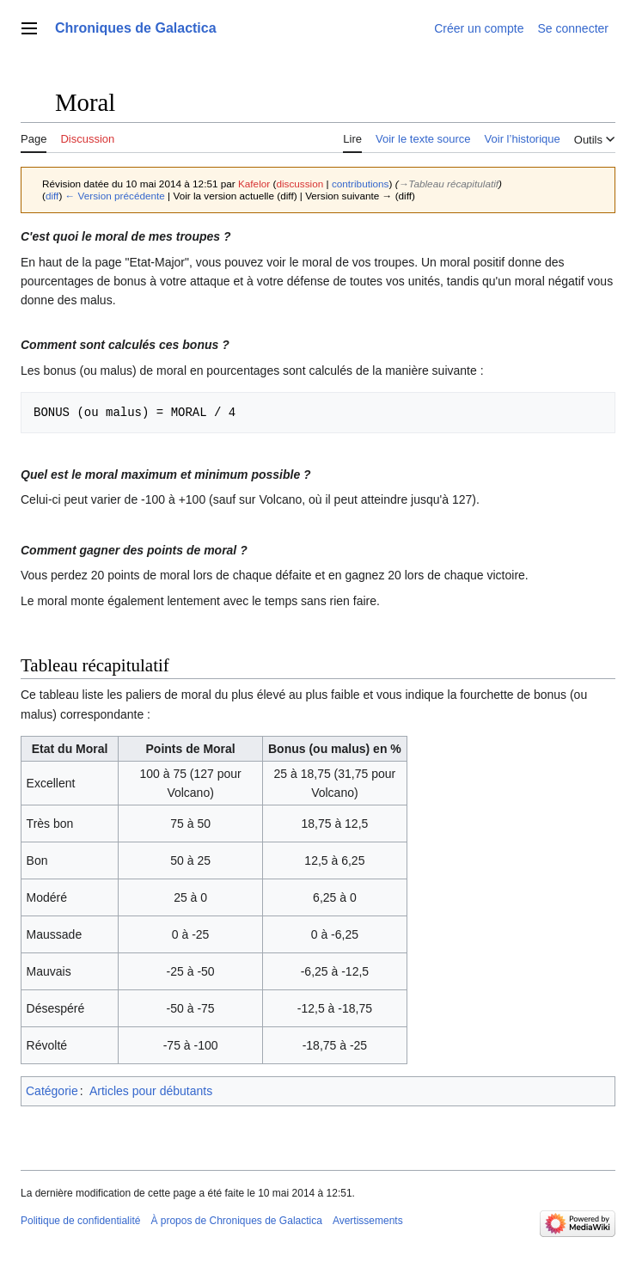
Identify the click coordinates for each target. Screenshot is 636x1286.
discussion (299, 183)
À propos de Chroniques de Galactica (235, 1221)
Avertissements (368, 1221)
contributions (360, 183)
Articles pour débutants (150, 1091)
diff (52, 195)
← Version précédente (115, 195)
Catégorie (52, 1091)
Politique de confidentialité (80, 1221)
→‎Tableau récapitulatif (448, 183)
